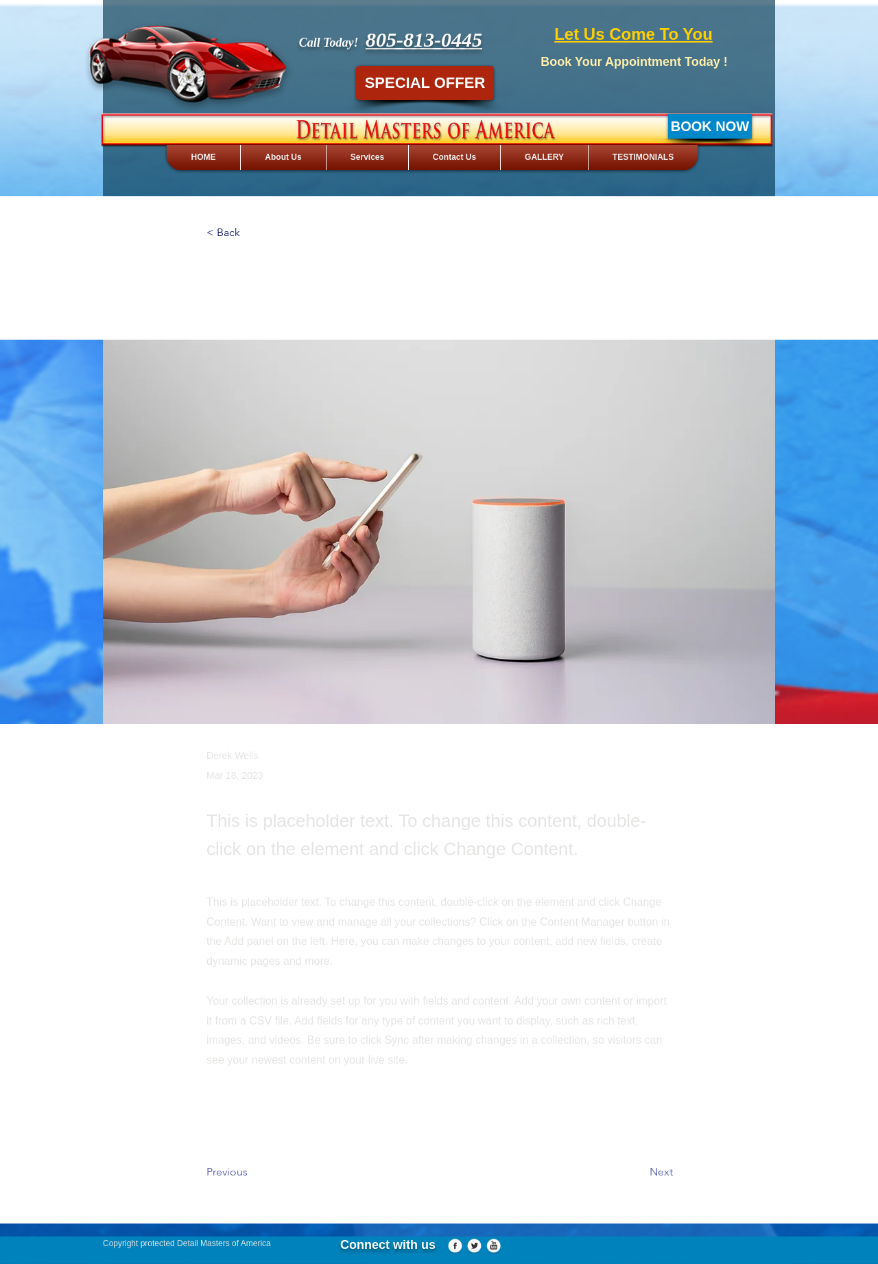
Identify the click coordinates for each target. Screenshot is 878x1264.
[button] (251, 233)
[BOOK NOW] (710, 126)
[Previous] (251, 1172)
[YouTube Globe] (493, 1246)
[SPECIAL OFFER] (425, 83)
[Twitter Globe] (474, 1246)
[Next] (638, 1172)
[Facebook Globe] (455, 1246)
